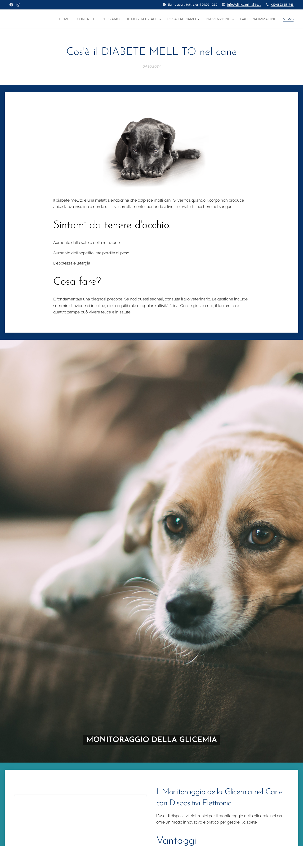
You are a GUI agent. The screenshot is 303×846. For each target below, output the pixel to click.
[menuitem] (54, 19)
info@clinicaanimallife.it (244, 4)
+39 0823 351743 (282, 4)
